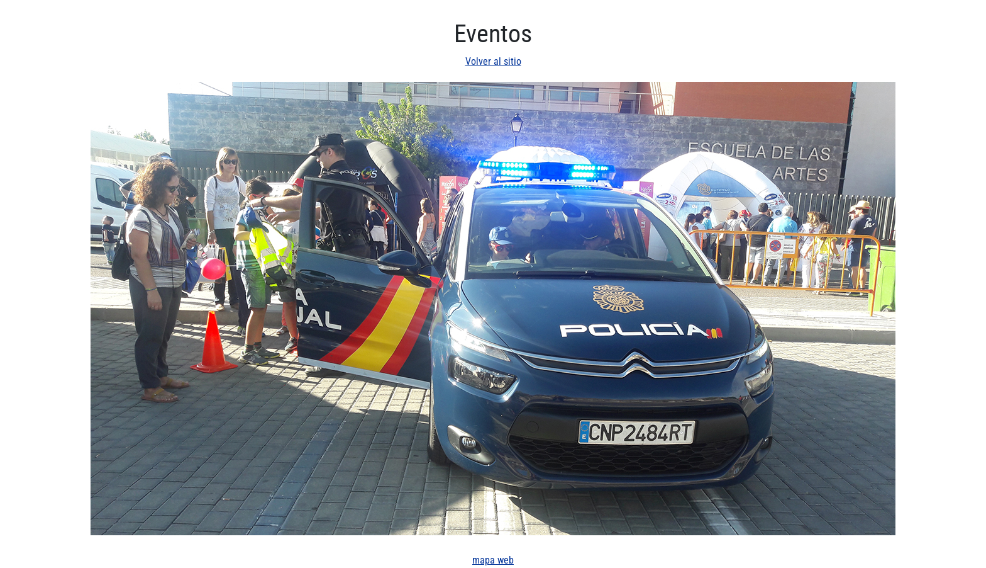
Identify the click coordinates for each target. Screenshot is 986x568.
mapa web (493, 560)
